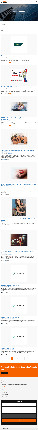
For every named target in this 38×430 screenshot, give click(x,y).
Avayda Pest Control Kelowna (10, 285)
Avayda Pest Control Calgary (10, 317)
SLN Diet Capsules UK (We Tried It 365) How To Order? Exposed (17, 252)
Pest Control (4, 62)
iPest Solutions (5, 56)
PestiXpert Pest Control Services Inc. (12, 87)
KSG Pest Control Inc (11, 120)
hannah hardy (10, 153)
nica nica (9, 221)
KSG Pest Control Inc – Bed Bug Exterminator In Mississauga (15, 118)
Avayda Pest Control (11, 286)
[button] (36, 2)
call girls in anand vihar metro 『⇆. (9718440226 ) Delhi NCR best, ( (18, 219)
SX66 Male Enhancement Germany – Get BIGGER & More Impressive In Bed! (18, 184)
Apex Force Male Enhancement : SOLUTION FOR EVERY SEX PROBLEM (18, 151)
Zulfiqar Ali (9, 88)
